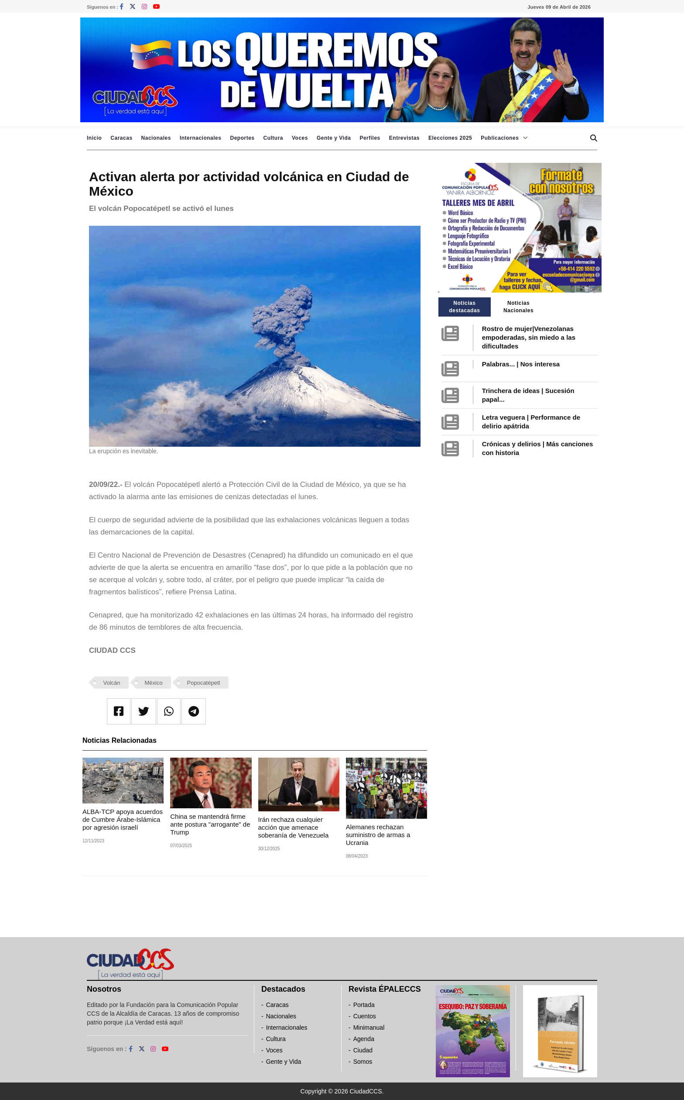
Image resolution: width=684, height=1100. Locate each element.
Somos (363, 1061)
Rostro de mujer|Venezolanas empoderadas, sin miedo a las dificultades (528, 337)
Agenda (363, 1038)
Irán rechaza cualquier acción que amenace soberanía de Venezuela (293, 827)
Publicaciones (500, 138)
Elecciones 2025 (450, 138)
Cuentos (364, 1016)
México (153, 682)
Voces (300, 138)
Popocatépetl (203, 682)
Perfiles (369, 138)
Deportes (242, 138)
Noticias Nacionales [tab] (518, 307)
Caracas (121, 138)
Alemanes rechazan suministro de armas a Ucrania (378, 834)
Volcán (111, 682)
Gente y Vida (334, 138)
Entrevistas (404, 138)
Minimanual (369, 1027)
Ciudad (363, 1050)
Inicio (94, 138)
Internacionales (201, 138)
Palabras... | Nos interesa (521, 364)
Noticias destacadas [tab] (464, 307)
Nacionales (156, 138)
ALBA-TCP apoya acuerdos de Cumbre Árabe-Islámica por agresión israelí (122, 819)
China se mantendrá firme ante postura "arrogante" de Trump (210, 824)
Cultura (273, 138)
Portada (364, 1004)
